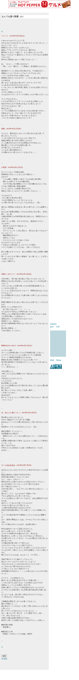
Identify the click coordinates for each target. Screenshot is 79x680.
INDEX (53, 324)
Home (58, 360)
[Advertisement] (39, 674)
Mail (52, 360)
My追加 (4, 659)
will (57, 326)
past (52, 326)
